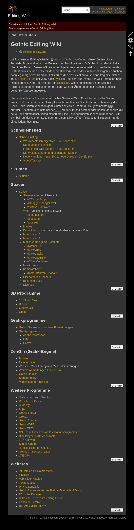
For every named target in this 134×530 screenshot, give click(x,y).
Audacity (24, 405)
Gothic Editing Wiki (45, 24)
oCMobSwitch (35, 253)
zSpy (22, 409)
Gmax (22, 311)
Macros (27, 226)
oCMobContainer (37, 261)
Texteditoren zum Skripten (35, 397)
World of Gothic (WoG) (68, 59)
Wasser (23, 366)
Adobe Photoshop (34, 335)
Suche (87, 10)
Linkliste (24, 475)
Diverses (28, 284)
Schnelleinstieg (28, 137)
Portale (23, 358)
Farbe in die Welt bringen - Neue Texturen (48, 148)
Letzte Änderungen (102, 11)
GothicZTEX (26, 428)
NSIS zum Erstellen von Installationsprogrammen (49, 432)
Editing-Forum (26, 78)
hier (26, 82)
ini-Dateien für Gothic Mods (36, 471)
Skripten (24, 176)
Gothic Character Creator (34, 451)
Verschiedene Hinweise (33, 381)
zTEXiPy (24, 455)
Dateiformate (27, 362)
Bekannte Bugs (32, 280)
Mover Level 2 (32, 238)
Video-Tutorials (32, 160)
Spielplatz (63, 82)
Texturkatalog (27, 482)
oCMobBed (34, 249)
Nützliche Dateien (30, 494)
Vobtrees (32, 222)
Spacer (23, 191)
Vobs (26, 210)
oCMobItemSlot (36, 257)
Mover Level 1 (32, 234)
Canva (27, 343)
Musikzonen (30, 265)
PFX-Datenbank (29, 486)
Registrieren (105, 8)
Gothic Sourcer (28, 420)
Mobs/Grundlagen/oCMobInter (41, 242)
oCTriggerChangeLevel (41, 203)
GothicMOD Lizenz (34, 506)
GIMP (26, 339)
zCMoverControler (38, 207)
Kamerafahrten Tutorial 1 (42, 273)
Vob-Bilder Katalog (30, 478)
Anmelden (119, 8)
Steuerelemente (33, 195)
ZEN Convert (27, 439)
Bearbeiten (117, 126)
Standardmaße (28, 377)
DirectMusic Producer (32, 401)
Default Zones (31, 230)
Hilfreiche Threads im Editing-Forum (41, 498)
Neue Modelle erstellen (37, 144)
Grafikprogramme (30, 331)
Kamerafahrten (32, 269)
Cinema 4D (26, 307)
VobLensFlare (35, 214)
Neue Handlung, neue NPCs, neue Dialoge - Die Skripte (57, 156)
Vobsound (33, 218)
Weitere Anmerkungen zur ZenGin (40, 370)
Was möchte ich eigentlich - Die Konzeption (50, 141)
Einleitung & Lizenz (34, 51)
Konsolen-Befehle (30, 502)
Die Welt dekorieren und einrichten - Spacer (50, 152)
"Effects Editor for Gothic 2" (35, 447)
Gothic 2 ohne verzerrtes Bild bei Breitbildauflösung (50, 490)
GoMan (23, 416)
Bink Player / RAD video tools (37, 436)
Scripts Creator (28, 443)
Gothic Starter (27, 412)
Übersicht (120, 11)
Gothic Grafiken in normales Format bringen (46, 327)
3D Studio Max (28, 300)
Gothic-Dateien (28, 373)
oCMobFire (34, 245)
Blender (24, 304)
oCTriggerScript (37, 199)
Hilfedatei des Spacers (37, 277)
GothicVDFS (26, 424)
